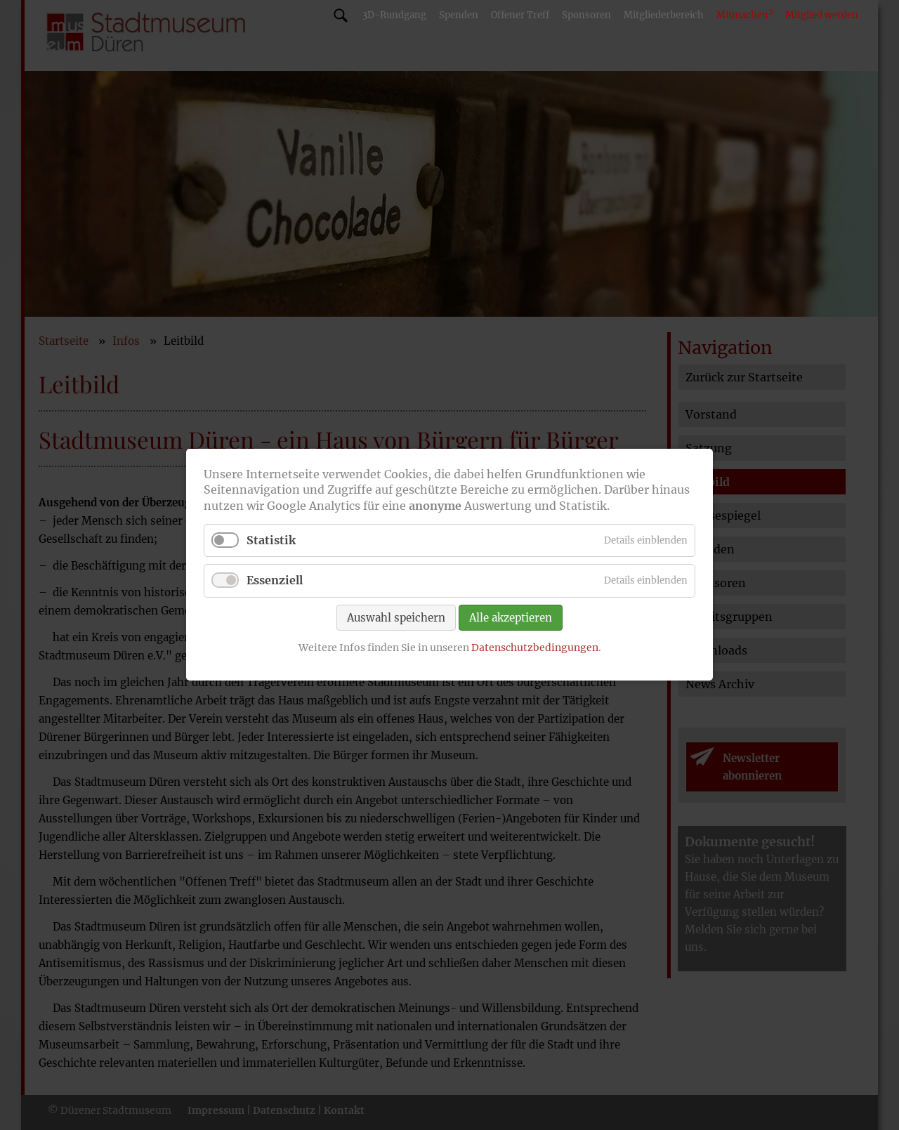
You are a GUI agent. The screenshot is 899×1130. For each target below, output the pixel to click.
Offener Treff (520, 15)
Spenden (458, 15)
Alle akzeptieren (510, 617)
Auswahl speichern (396, 617)
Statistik (271, 541)
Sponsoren (586, 15)
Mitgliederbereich (664, 15)
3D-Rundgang (394, 15)
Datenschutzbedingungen (534, 647)
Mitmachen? (744, 15)
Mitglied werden (821, 15)
